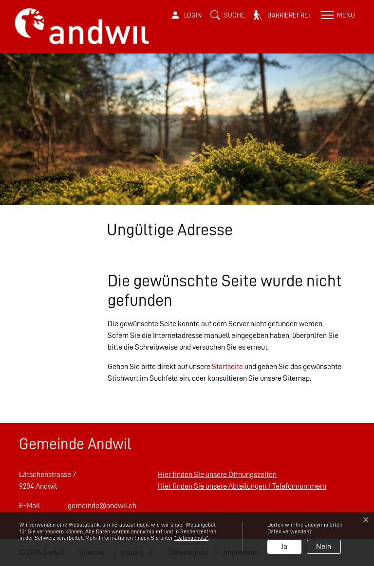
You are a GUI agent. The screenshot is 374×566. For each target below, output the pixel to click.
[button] (227, 15)
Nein (323, 546)
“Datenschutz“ (191, 538)
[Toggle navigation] (336, 15)
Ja (284, 546)
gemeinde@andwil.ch (102, 506)
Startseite (227, 367)
